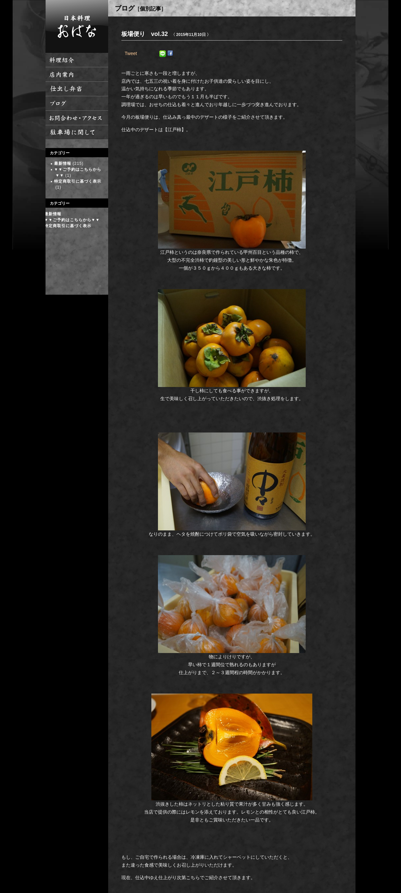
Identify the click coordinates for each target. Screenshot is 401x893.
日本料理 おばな (77, 26)
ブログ (77, 103)
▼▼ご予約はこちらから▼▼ (72, 220)
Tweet (131, 53)
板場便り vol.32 (144, 34)
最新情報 (62, 163)
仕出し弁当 (77, 89)
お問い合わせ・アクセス (77, 118)
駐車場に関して (77, 132)
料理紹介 (77, 60)
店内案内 (77, 74)
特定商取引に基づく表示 (77, 181)
